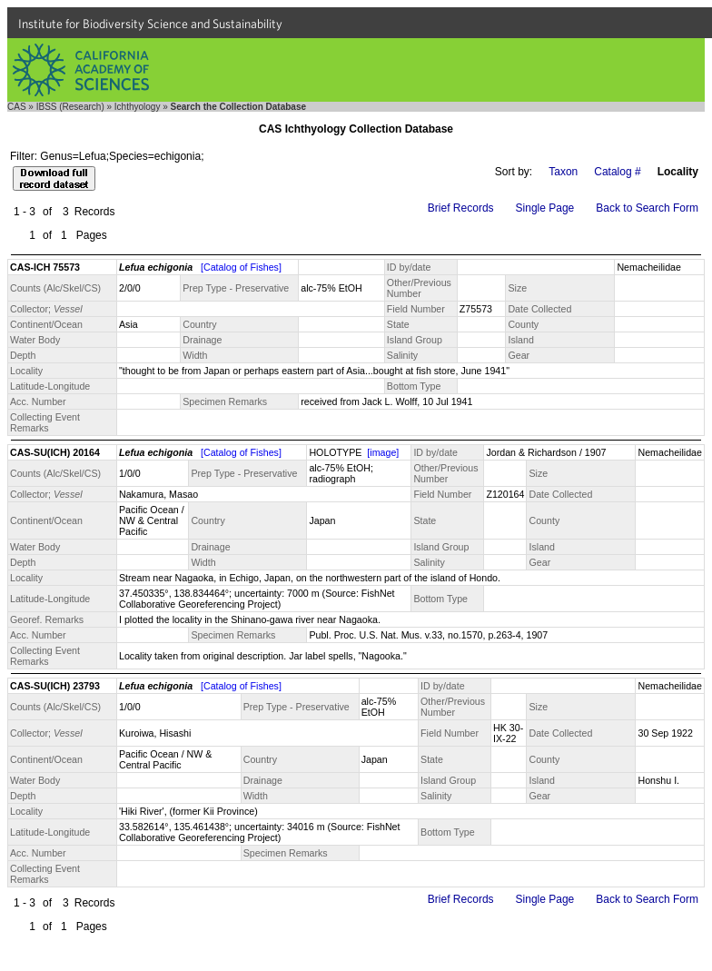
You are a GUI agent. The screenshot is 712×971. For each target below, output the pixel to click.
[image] (383, 452)
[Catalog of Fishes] (241, 267)
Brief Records (461, 208)
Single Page (545, 208)
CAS (16, 107)
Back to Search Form (647, 208)
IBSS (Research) (70, 107)
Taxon (563, 171)
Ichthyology (137, 107)
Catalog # (617, 171)
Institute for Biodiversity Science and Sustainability (150, 23)
